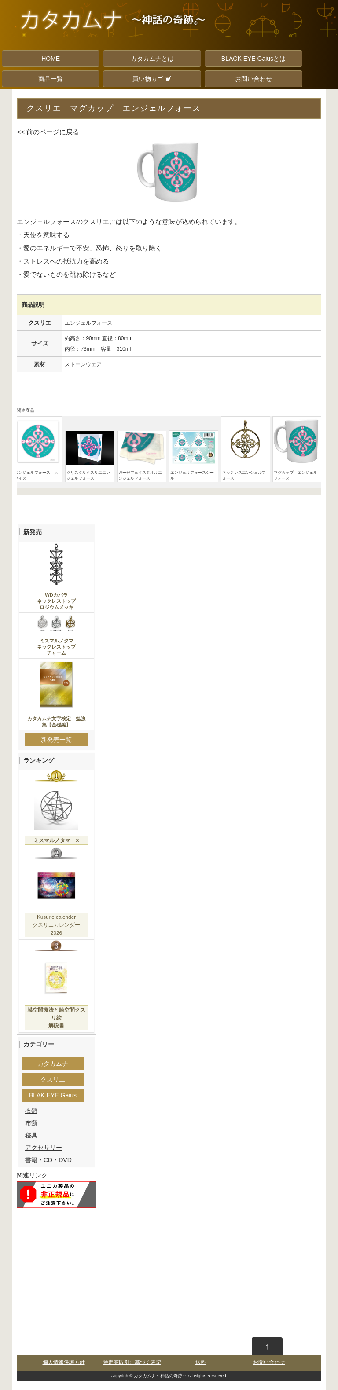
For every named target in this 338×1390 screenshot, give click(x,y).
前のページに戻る (56, 132)
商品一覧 (50, 78)
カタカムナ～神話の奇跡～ (160, 1375)
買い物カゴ (152, 78)
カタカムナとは (152, 58)
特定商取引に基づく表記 (132, 1362)
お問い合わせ (253, 78)
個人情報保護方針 (64, 1362)
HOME (50, 58)
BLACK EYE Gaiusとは (253, 58)
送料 (200, 1362)
